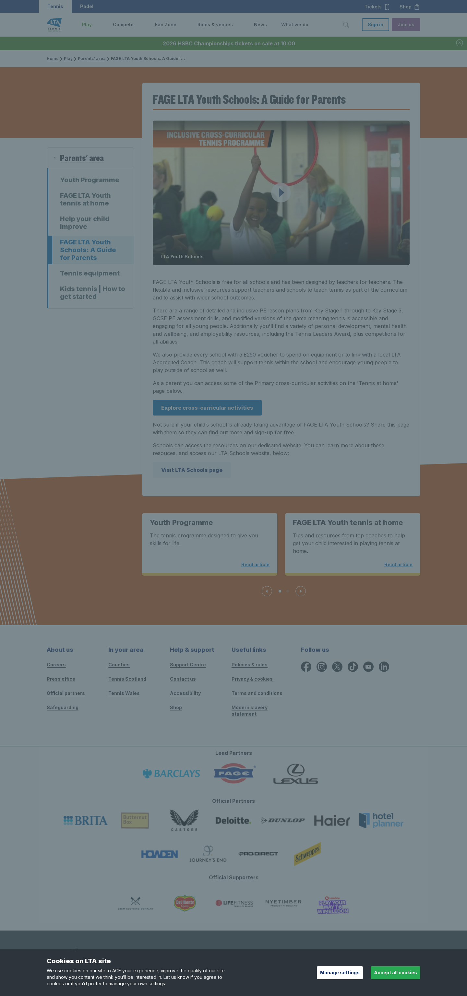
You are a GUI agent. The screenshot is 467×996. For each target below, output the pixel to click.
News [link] (260, 24)
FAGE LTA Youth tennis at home (85, 199)
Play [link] (87, 24)
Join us (406, 24)
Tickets (377, 7)
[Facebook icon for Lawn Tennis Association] (306, 667)
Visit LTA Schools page (191, 470)
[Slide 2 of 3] (287, 591)
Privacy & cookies (252, 679)
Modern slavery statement (250, 711)
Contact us (183, 679)
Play (68, 58)
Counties (119, 664)
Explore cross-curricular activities (207, 407)
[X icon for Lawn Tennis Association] (337, 667)
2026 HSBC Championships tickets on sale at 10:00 (229, 43)
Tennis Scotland (127, 679)
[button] (96, 24)
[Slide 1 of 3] (280, 591)
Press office (61, 679)
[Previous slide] (267, 591)
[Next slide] (300, 591)
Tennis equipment (90, 273)
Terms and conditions (257, 693)
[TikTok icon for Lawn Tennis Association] (353, 667)
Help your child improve (84, 222)
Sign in (375, 24)
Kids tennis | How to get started (92, 292)
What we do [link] (294, 24)
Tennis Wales (124, 693)
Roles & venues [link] (215, 24)
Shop (410, 7)
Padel (86, 6)
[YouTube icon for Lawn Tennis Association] (368, 667)
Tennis (55, 6)
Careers (56, 664)
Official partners (66, 693)
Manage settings (340, 972)
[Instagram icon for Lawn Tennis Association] (322, 667)
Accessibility (185, 693)
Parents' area (92, 58)
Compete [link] (123, 24)
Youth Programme (89, 180)
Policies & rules (250, 664)
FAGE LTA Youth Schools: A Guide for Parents (88, 250)
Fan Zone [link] (165, 24)
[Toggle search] (346, 24)
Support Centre (188, 664)
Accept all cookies (395, 972)
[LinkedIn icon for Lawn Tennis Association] (384, 667)
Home (53, 58)
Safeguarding (62, 707)
